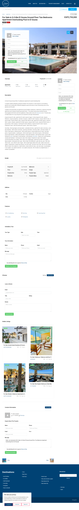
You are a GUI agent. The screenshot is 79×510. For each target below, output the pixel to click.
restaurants (38, 112)
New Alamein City (45, 479)
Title (6, 294)
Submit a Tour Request (11, 264)
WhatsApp (17, 65)
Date (22, 231)
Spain (62, 488)
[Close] (30, 494)
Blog (63, 3)
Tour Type (7, 231)
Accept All (25, 504)
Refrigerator (25, 215)
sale (12, 136)
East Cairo (24, 475)
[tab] (68, 32)
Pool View (25, 212)
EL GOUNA (5, 477)
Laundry (8, 215)
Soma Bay (5, 481)
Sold (9, 22)
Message (7, 250)
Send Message (11, 61)
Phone (22, 243)
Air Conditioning (10, 212)
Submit (68, 476)
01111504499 (15, 414)
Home (29, 3)
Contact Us (68, 3)
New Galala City (44, 481)
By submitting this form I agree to (17, 58)
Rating (30, 294)
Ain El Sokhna (6, 474)
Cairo (23, 470)
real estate (35, 136)
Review (6, 300)
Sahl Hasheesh (6, 479)
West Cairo (24, 472)
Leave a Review (50, 273)
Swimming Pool (42, 212)
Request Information (11, 451)
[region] (17, 500)
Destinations (42, 3)
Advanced (64, 9)
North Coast (44, 475)
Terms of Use (24, 58)
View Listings (15, 36)
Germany (62, 485)
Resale (4, 22)
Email (38, 243)
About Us (35, 3)
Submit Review (9, 312)
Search (72, 9)
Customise (8, 504)
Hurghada (5, 484)
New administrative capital (47, 477)
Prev (9, 458)
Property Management (54, 3)
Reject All (17, 504)
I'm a (30, 430)
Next (47, 458)
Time (38, 231)
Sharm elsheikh (6, 486)
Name (6, 243)
